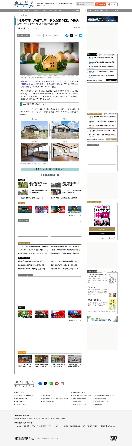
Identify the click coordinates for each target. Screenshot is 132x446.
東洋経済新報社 (24, 438)
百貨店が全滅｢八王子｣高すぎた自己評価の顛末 (31, 265)
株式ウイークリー (48, 401)
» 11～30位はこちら (111, 80)
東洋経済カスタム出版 (101, 401)
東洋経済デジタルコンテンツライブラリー (55, 398)
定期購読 (102, 233)
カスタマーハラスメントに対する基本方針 (53, 418)
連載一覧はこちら (75, 320)
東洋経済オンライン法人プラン (82, 395)
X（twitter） (45, 383)
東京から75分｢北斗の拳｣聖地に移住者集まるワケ (64, 261)
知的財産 (65, 426)
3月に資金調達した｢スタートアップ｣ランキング (31, 253)
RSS (62, 383)
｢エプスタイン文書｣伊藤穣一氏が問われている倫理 (32, 246)
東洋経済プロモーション (80, 404)
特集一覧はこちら (75, 215)
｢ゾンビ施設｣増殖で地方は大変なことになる (30, 198)
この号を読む (102, 229)
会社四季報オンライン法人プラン (105, 395)
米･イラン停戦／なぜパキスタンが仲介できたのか (32, 250)
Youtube (57, 383)
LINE (51, 383)
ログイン (113, 4)
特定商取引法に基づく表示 (77, 426)
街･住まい (24, 15)
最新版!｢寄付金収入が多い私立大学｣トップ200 (64, 246)
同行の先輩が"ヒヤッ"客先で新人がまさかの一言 (64, 269)
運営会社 (16, 418)
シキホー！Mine (20, 404)
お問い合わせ (111, 426)
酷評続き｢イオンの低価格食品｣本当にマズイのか (31, 261)
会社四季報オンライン (22, 401)
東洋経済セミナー (100, 398)
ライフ (16, 15)
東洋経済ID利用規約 (92, 426)
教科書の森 (98, 404)
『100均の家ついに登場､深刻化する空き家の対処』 (40, 84)
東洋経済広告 (77, 401)
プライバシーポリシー (54, 426)
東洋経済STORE (48, 395)
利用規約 (102, 426)
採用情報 (24, 418)
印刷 (49, 35)
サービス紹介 (18, 426)
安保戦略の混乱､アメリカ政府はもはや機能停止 (64, 253)
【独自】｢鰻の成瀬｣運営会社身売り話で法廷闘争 (64, 250)
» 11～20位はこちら (111, 139)
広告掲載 (26, 426)
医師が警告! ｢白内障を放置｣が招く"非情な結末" (64, 265)
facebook (40, 383)
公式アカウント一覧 (34, 418)
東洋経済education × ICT (23, 398)
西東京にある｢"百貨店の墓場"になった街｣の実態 (31, 269)
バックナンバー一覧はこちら (106, 238)
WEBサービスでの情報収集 (38, 426)
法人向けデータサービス (80, 398)
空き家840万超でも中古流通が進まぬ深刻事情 (64, 198)
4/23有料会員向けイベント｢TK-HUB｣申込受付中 (58, 3)
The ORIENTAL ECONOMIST (25, 395)
